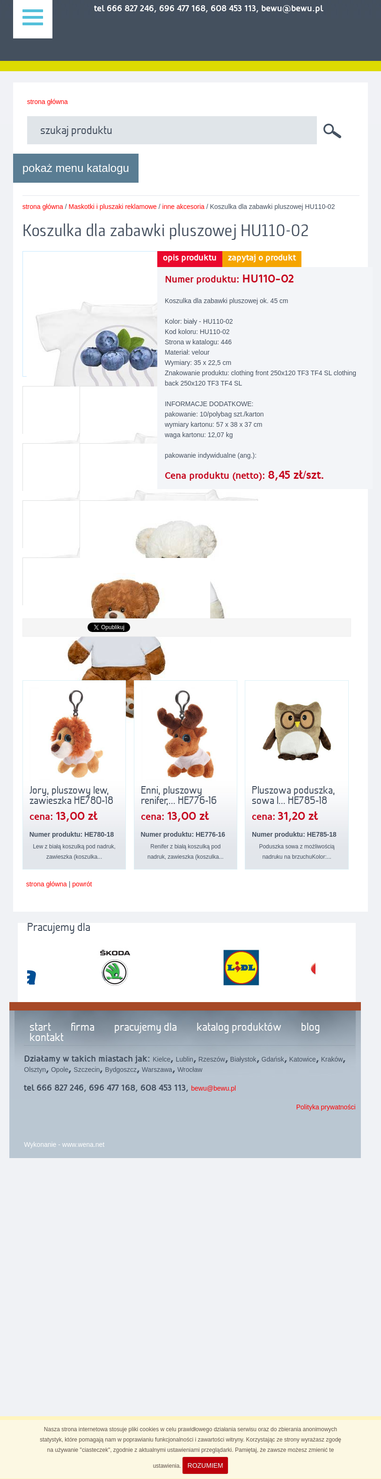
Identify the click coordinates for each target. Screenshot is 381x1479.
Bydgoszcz (121, 1069)
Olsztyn (35, 1069)
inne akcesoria (183, 206)
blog (310, 1027)
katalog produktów (239, 1027)
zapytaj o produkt (262, 258)
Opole (59, 1069)
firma (83, 1027)
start (40, 1027)
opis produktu (190, 258)
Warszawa (157, 1069)
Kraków (332, 1059)
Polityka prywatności (326, 1107)
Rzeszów (211, 1059)
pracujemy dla (145, 1027)
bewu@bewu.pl (213, 1088)
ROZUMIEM (205, 1465)
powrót (82, 884)
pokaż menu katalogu (75, 168)
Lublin (184, 1059)
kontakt (46, 1038)
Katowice (302, 1059)
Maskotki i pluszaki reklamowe (113, 206)
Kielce (161, 1059)
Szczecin (86, 1069)
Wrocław (189, 1069)
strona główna (47, 101)
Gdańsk (273, 1059)
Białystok (243, 1059)
